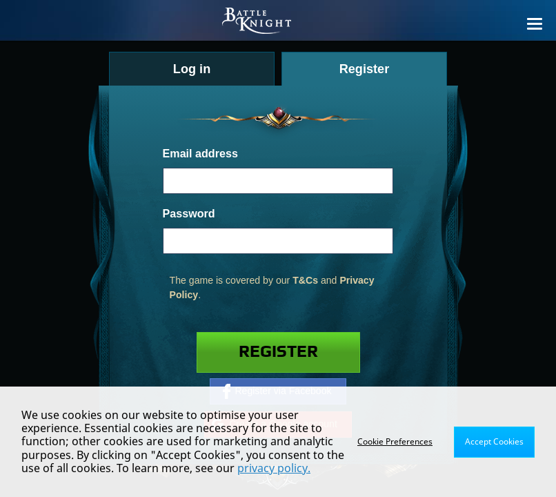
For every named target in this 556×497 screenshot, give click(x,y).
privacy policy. (273, 468)
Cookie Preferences (395, 441)
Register (278, 352)
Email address (200, 153)
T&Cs (305, 280)
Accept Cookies (494, 441)
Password (189, 213)
